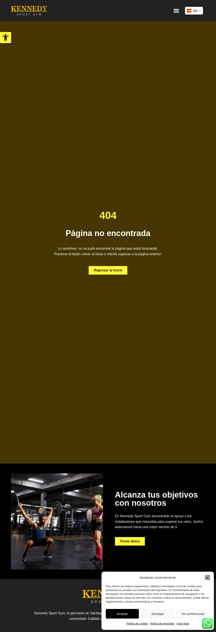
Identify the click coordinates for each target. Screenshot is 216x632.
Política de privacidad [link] (162, 623)
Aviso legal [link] (182, 623)
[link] (5, 37)
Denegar (157, 614)
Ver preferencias (193, 614)
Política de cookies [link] (137, 623)
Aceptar (122, 614)
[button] (207, 577)
